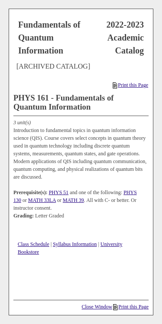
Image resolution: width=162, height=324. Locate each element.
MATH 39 (73, 200)
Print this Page (130, 85)
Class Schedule (33, 244)
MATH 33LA (42, 200)
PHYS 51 (59, 192)
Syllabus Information (75, 244)
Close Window (97, 307)
